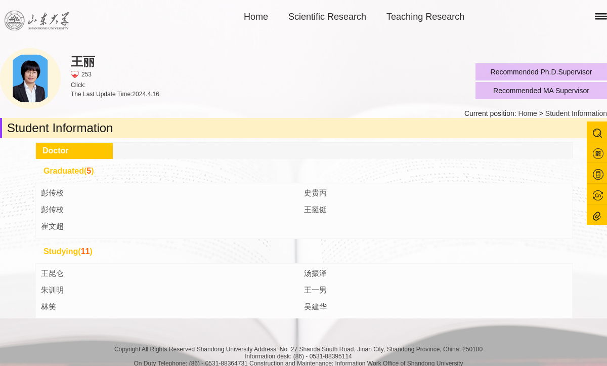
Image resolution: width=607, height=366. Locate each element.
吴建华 (315, 306)
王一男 (315, 290)
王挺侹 (315, 209)
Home (256, 17)
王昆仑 (52, 273)
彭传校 (52, 192)
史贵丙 (315, 192)
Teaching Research (425, 17)
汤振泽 (315, 273)
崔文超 (52, 226)
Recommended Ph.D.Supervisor (541, 72)
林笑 (48, 306)
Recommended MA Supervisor (541, 91)
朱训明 (52, 290)
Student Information (576, 113)
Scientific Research (327, 17)
